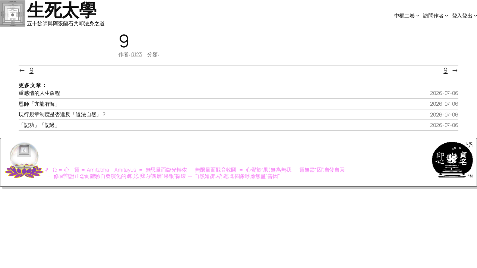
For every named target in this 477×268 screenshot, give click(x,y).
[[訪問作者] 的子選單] (446, 15)
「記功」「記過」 (39, 125)
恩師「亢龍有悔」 (39, 104)
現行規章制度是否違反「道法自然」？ (63, 114)
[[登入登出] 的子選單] (475, 15)
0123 (136, 54)
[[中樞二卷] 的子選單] (417, 15)
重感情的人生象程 (39, 93)
